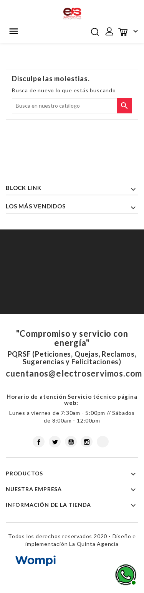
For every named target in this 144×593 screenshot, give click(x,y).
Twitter (54, 441)
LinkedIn (102, 441)
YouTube (70, 441)
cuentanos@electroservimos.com (74, 373)
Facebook (38, 441)
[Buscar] (72, 105)
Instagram (86, 441)
